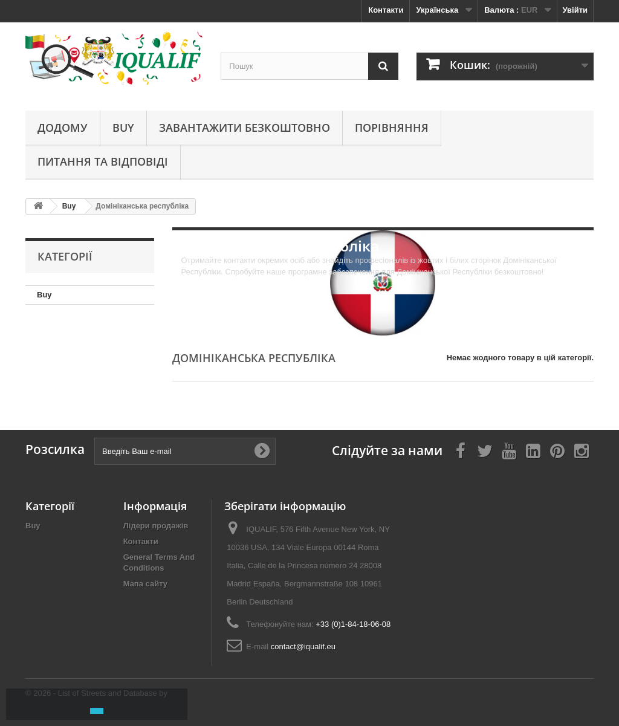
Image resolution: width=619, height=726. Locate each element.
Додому (62, 127)
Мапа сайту (145, 583)
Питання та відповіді (102, 161)
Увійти (575, 10)
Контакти (385, 10)
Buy (123, 127)
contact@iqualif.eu (303, 646)
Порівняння (392, 127)
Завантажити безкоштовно (244, 127)
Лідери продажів (156, 525)
